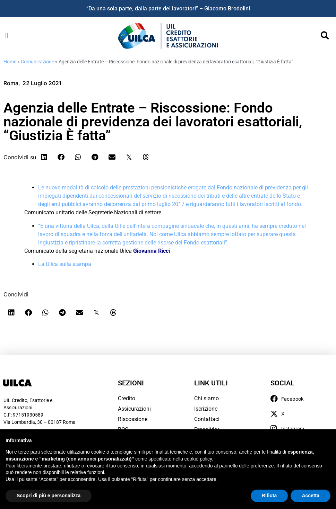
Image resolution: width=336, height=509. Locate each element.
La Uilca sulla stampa (64, 264)
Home (9, 61)
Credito (126, 398)
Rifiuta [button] (269, 495)
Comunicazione (37, 61)
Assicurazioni (134, 408)
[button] (6, 36)
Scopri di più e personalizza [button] (48, 495)
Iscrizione (205, 408)
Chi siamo (206, 398)
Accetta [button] (310, 495)
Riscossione (132, 419)
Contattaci (206, 419)
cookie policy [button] (198, 459)
